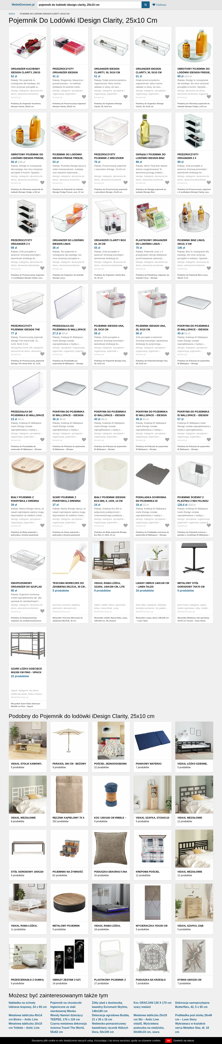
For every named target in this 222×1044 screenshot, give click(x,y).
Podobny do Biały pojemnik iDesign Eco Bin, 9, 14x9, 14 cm (110, 533)
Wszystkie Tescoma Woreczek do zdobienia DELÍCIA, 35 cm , (68, 619)
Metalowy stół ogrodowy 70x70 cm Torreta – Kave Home (191, 587)
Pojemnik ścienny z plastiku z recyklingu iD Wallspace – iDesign (192, 501)
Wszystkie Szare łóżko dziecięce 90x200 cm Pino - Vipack (25, 705)
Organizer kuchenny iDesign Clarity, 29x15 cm (25, 72)
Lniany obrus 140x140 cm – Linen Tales (152, 585)
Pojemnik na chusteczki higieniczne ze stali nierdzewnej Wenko (66, 1007)
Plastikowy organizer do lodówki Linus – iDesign (151, 244)
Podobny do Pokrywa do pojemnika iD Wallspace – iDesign (193, 362)
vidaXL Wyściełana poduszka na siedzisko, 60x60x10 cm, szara (149, 1027)
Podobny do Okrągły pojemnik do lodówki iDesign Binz (151, 190)
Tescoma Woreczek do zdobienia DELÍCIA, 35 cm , (69, 585)
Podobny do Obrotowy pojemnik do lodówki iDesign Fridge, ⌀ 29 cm (193, 105)
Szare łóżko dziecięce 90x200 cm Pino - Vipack (26, 670)
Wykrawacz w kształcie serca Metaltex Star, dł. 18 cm (192, 1027)
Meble (12, 14)
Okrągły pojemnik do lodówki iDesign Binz (151, 156)
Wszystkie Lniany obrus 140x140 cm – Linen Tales (152, 619)
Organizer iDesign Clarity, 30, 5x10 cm (107, 70)
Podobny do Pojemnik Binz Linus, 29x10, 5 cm (192, 276)
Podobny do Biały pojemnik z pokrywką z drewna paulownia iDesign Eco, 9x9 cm (24, 535)
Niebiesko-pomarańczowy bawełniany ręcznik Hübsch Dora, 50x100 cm (110, 1027)
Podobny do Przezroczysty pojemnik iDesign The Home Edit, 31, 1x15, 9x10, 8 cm (27, 364)
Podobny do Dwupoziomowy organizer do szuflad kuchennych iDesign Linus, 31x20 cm (26, 621)
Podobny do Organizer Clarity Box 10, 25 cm (109, 276)
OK (168, 1041)
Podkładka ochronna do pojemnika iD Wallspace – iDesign (151, 501)
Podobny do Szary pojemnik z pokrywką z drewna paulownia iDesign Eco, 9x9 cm (66, 535)
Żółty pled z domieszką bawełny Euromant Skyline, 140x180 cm (110, 1007)
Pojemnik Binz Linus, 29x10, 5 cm (191, 242)
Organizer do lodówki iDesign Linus (68, 242)
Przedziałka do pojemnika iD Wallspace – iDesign (69, 329)
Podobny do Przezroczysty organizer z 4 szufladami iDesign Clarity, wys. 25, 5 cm (194, 192)
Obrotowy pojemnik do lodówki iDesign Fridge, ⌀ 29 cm (193, 72)
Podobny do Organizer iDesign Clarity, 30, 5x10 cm (108, 105)
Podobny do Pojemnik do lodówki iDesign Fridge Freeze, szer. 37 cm (68, 190)
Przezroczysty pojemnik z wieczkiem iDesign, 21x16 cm (109, 158)
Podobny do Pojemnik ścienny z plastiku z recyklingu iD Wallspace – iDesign (193, 535)
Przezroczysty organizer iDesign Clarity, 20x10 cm (65, 72)
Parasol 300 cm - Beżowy (69, 763)
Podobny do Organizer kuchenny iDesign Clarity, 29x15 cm (26, 105)
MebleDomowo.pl (23, 4)
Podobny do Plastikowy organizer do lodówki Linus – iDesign (152, 276)
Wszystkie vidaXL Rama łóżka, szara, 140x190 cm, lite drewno (111, 619)
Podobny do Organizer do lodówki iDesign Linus (68, 276)
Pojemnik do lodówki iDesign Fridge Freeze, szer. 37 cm (68, 158)
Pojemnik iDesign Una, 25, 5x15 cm (109, 327)
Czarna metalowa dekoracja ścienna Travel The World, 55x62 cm (68, 1027)
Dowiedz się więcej (183, 1040)
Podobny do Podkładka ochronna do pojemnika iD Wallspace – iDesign (152, 533)
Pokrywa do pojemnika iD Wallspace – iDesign (193, 327)
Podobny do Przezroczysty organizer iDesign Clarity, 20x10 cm (69, 105)
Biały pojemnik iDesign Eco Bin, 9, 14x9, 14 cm (109, 499)
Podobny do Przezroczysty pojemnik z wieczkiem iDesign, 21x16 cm (110, 190)
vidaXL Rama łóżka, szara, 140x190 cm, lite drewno (109, 587)
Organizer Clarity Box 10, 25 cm (110, 242)
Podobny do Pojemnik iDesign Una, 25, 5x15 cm (110, 362)
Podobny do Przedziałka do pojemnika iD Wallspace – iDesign (68, 362)
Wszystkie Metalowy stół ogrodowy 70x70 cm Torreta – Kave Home (193, 619)
